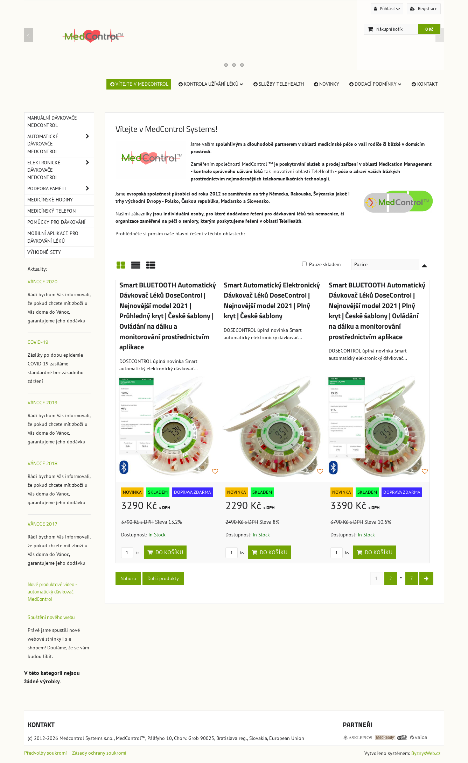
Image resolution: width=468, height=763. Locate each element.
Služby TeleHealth (278, 84)
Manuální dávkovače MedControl (52, 121)
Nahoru (128, 578)
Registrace (424, 9)
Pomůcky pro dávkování (56, 222)
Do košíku (165, 552)
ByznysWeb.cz (425, 753)
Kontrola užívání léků (210, 84)
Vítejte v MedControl (138, 84)
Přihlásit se (387, 9)
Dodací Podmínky (374, 84)
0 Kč (429, 29)
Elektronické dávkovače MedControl (60, 170)
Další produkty (163, 578)
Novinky (326, 84)
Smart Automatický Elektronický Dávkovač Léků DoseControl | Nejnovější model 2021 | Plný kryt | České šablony (272, 300)
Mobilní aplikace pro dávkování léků (52, 237)
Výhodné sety (44, 252)
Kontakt (424, 84)
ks (130, 553)
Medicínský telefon (51, 211)
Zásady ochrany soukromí (99, 753)
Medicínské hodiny (50, 200)
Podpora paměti (60, 188)
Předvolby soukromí (45, 753)
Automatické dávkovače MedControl (60, 144)
